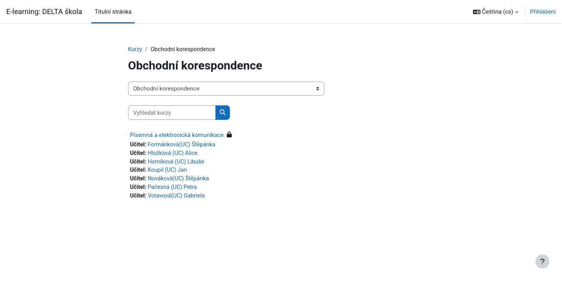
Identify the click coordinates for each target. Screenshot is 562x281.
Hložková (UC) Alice (174, 153)
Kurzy (135, 49)
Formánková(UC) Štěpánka (183, 145)
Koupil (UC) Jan (168, 171)
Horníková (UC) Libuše (177, 162)
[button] (495, 11)
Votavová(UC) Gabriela (177, 197)
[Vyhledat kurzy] (172, 113)
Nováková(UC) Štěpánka (180, 180)
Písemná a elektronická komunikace (177, 135)
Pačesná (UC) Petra (173, 188)
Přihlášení (543, 11)
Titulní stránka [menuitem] (113, 11)
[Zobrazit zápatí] (542, 261)
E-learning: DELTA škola (44, 11)
